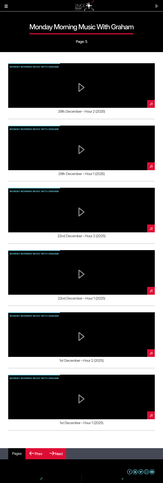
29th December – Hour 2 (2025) (81, 111)
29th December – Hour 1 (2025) (81, 174)
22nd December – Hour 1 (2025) (81, 298)
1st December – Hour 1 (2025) (81, 423)
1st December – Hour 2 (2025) (81, 360)
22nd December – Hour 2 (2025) (81, 236)
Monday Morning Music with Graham (34, 66)
